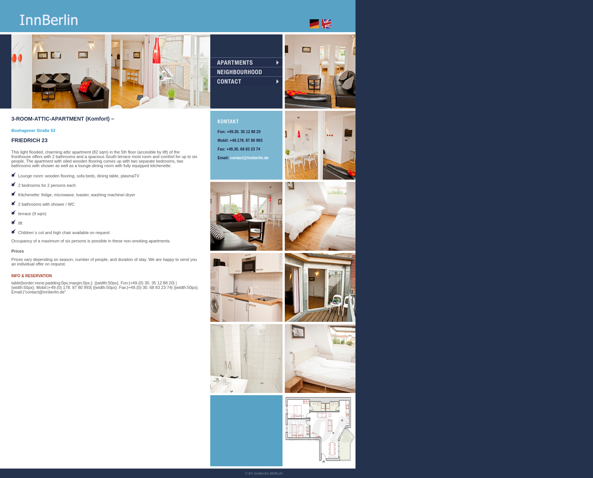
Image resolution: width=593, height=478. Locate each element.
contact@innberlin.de (249, 158)
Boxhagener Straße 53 (33, 130)
